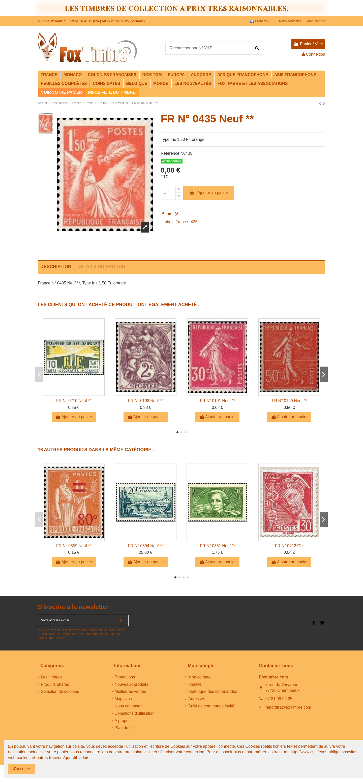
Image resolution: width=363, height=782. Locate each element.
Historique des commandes (212, 695)
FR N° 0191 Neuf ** (217, 401)
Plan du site (125, 731)
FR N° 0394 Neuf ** (145, 546)
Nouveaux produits (131, 688)
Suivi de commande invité (211, 709)
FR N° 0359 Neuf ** (73, 546)
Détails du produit (101, 266)
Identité (194, 688)
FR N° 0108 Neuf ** (145, 401)
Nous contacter (290, 21)
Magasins (123, 702)
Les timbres (51, 680)
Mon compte (316, 21)
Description (55, 266)
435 (194, 222)
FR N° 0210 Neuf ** (73, 401)
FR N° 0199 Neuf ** (289, 401)
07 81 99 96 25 (278, 702)
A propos (123, 724)
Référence (170, 153)
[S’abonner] (122, 622)
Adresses (196, 702)
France (181, 222)
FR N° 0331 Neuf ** (217, 546)
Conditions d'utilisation (135, 716)
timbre (167, 222)
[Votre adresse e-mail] (77, 622)
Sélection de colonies (60, 695)
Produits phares (55, 688)
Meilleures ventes (130, 695)
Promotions (125, 680)
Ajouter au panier (208, 192)
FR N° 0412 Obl (289, 546)
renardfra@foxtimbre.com (288, 710)
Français (261, 21)
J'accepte (21, 769)
